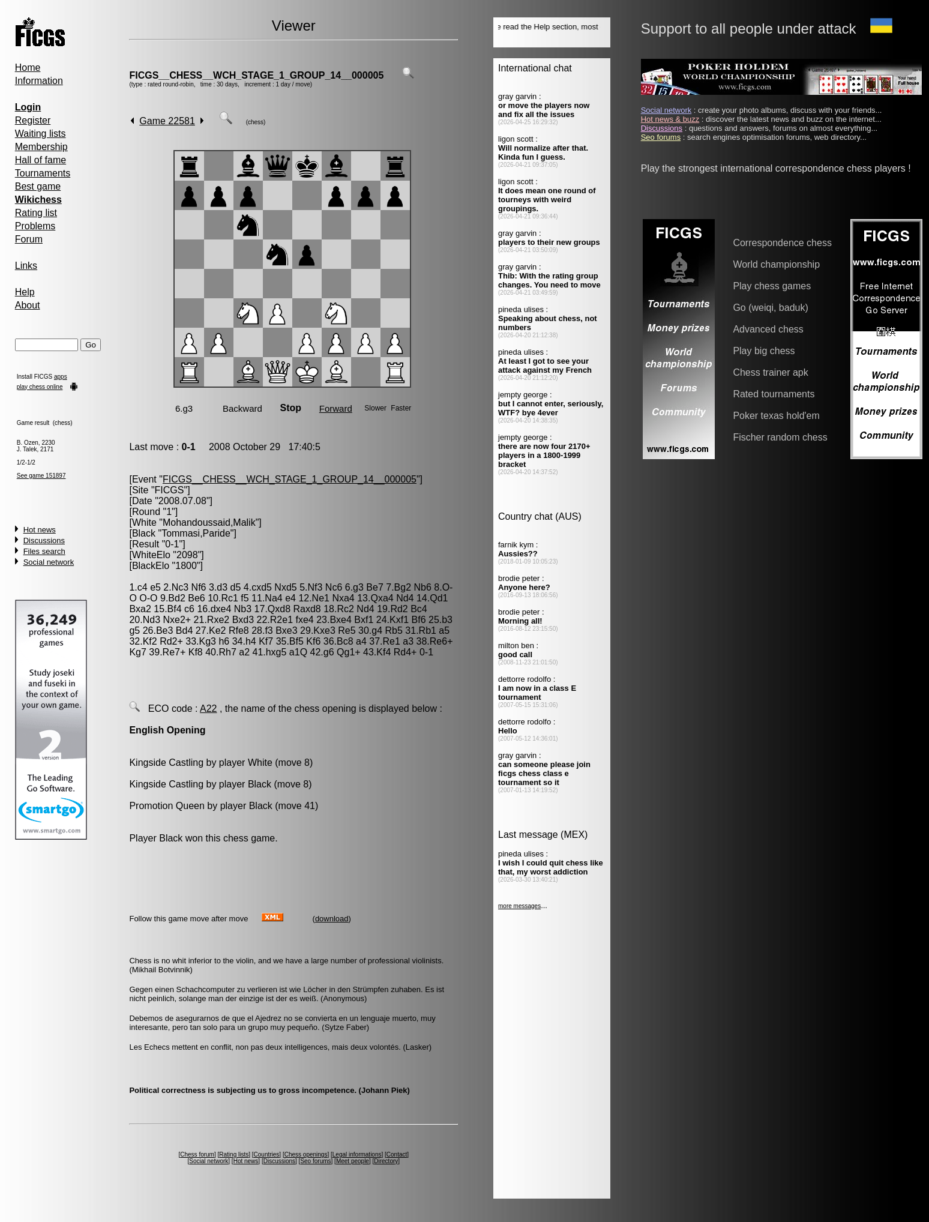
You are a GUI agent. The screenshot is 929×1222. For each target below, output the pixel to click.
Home (28, 67)
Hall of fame (40, 160)
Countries (267, 1154)
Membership (41, 147)
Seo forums (315, 1161)
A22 (208, 708)
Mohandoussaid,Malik (209, 522)
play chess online (40, 387)
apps (60, 376)
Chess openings (306, 1154)
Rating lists (233, 1154)
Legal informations (357, 1154)
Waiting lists (40, 133)
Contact (396, 1154)
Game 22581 (167, 121)
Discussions (44, 540)
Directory (386, 1161)
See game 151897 (41, 475)
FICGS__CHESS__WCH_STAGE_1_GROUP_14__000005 (256, 75)
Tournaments (43, 173)
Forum (29, 239)
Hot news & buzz (670, 119)
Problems (35, 226)
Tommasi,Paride (195, 533)
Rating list (36, 213)
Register (33, 120)
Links (26, 265)
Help (25, 292)
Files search (44, 551)
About (27, 305)
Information (39, 81)
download (332, 918)
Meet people (352, 1161)
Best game (38, 186)
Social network (48, 562)
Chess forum (197, 1154)
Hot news (39, 529)
